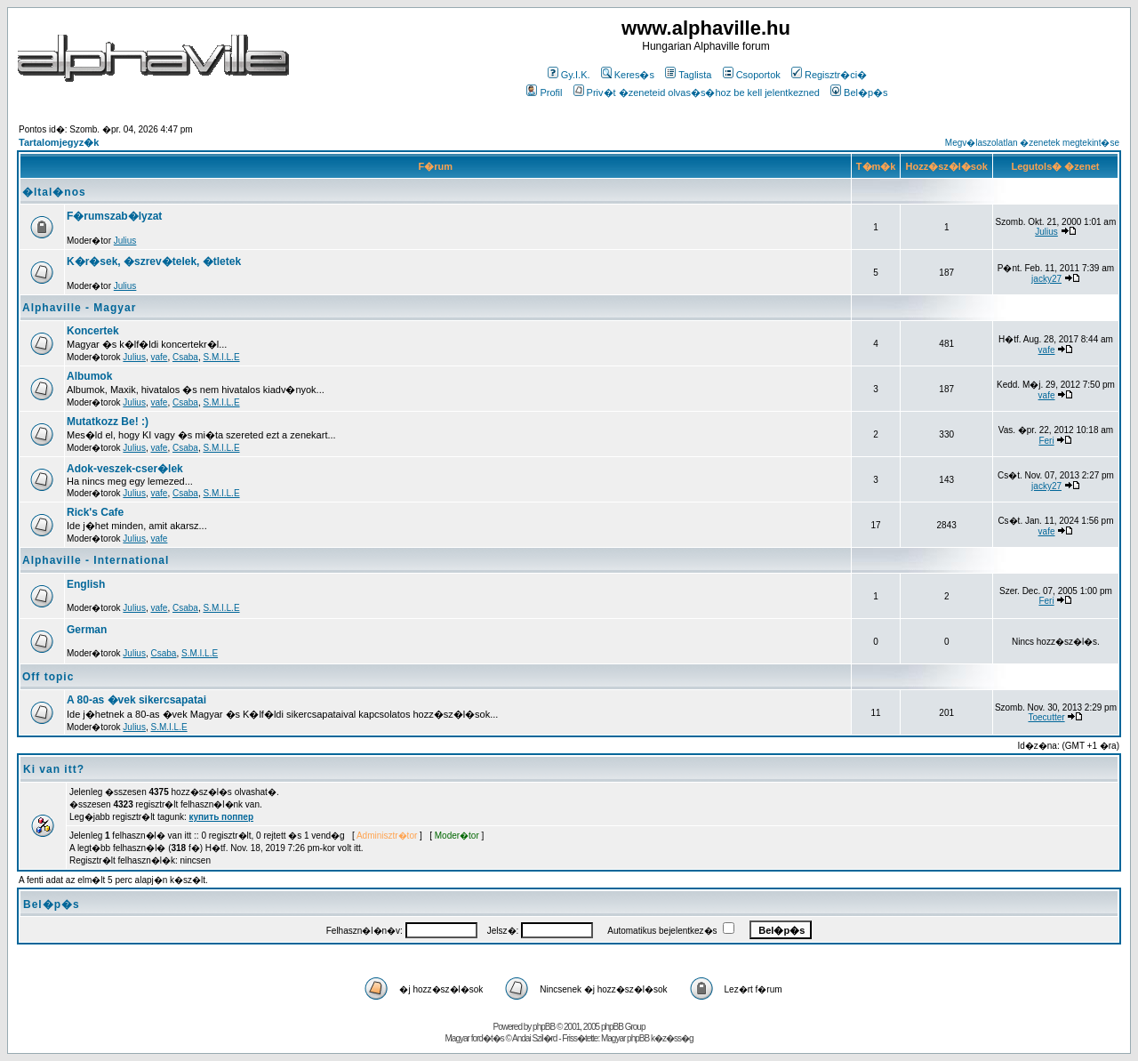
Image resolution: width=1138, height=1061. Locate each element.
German (87, 629)
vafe (159, 357)
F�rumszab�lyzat (114, 216)
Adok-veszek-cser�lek (125, 468)
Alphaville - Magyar (79, 307)
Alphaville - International (95, 560)
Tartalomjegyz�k (59, 142)
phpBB (544, 1027)
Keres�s (627, 74)
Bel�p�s (859, 92)
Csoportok (752, 74)
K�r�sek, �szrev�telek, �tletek (154, 261)
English (86, 584)
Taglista (688, 74)
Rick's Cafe (95, 512)
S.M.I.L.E (221, 357)
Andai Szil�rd (534, 1038)
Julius (125, 240)
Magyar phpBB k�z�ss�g (647, 1038)
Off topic (48, 677)
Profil (544, 92)
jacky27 (1046, 279)
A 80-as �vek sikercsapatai (136, 700)
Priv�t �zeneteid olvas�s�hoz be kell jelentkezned (696, 92)
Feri (1046, 441)
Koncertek (93, 331)
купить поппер (221, 817)
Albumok (89, 376)
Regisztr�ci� (829, 74)
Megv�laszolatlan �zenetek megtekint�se (1032, 143)
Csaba (185, 357)
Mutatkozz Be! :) (107, 421)
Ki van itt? (53, 769)
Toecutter (1046, 717)
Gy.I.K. (569, 74)
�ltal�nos (54, 192)
